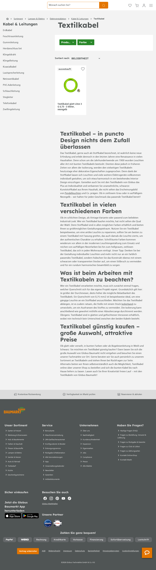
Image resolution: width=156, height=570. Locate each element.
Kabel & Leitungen (20, 30)
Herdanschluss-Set (12, 55)
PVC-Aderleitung (11, 91)
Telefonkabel (9, 109)
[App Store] (13, 515)
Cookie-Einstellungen (130, 551)
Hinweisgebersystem (111, 551)
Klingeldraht (9, 61)
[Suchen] (103, 8)
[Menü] (150, 8)
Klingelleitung (10, 67)
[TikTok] (69, 497)
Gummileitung (10, 49)
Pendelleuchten (73, 199)
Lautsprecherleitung (13, 79)
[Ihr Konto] (143, 8)
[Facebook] (45, 497)
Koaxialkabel (9, 73)
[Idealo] (48, 523)
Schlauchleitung (11, 97)
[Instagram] (51, 497)
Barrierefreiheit (94, 551)
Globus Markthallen (50, 503)
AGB (43, 551)
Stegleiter (8, 103)
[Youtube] (63, 497)
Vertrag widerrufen (28, 551)
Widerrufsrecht (54, 551)
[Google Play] (30, 515)
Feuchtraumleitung (13, 43)
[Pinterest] (57, 497)
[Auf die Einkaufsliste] (83, 75)
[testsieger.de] (57, 523)
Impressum (67, 551)
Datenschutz (80, 551)
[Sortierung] (86, 64)
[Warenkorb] (136, 8)
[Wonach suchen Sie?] (73, 8)
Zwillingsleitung (11, 115)
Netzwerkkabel (11, 85)
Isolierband (127, 310)
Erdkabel (7, 36)
